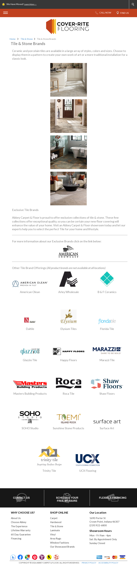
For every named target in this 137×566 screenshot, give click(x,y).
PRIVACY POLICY (89, 563)
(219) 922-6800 (98, 525)
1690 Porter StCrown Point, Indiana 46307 (104, 520)
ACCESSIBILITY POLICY (108, 563)
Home (12, 39)
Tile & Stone (27, 39)
